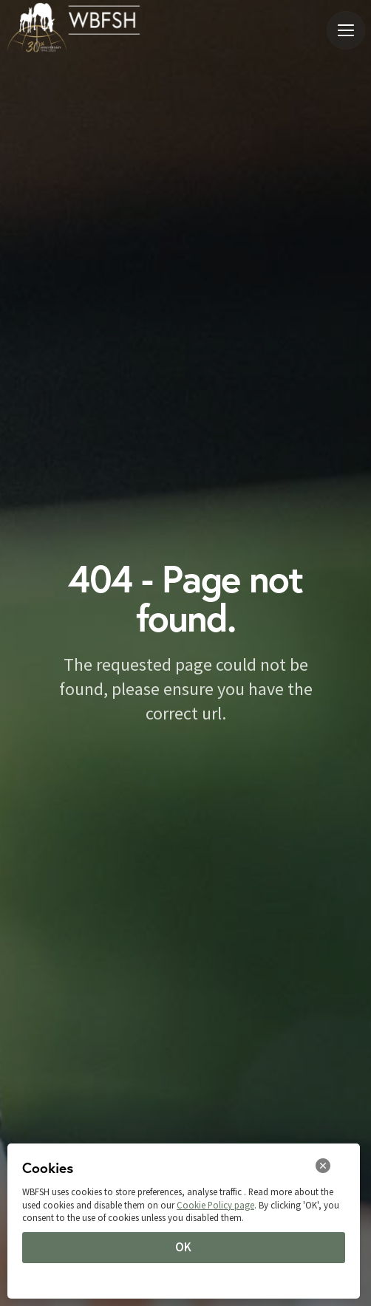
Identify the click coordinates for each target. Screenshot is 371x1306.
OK (183, 1247)
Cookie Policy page (215, 1205)
